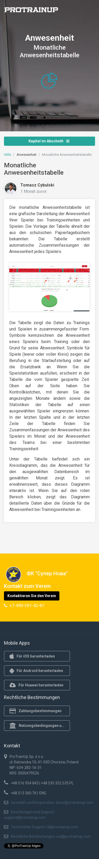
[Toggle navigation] (88, 11)
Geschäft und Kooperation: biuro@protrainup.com (52, 802)
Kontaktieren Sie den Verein (31, 596)
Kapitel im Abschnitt (49, 141)
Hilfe (7, 155)
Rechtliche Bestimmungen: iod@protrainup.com (51, 836)
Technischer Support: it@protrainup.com (44, 827)
